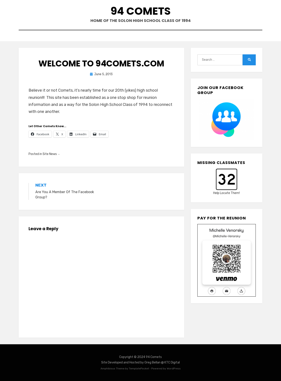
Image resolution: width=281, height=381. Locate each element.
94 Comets (141, 11)
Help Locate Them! (226, 193)
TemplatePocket (139, 368)
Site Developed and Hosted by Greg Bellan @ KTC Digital (140, 362)
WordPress (174, 368)
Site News (50, 154)
